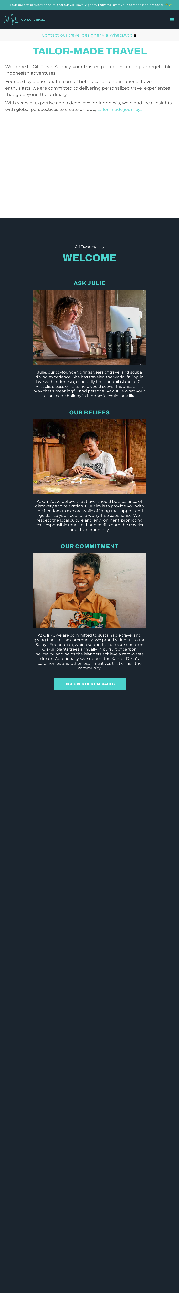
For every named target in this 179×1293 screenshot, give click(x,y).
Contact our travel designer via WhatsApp (87, 35)
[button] (172, 19)
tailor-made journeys (119, 109)
